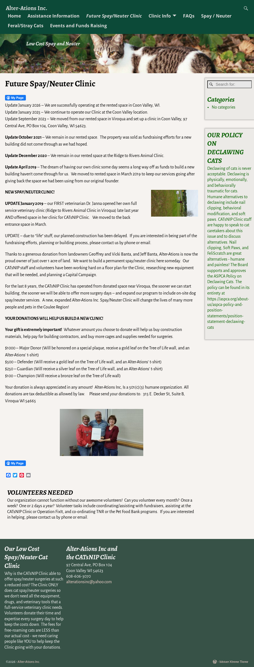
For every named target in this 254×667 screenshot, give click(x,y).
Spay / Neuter (216, 16)
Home (14, 16)
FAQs (188, 16)
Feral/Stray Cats (25, 26)
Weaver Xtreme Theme (233, 662)
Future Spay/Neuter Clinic (114, 16)
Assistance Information (54, 16)
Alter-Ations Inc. (26, 8)
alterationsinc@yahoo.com (89, 582)
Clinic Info (160, 16)
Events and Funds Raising (78, 26)
